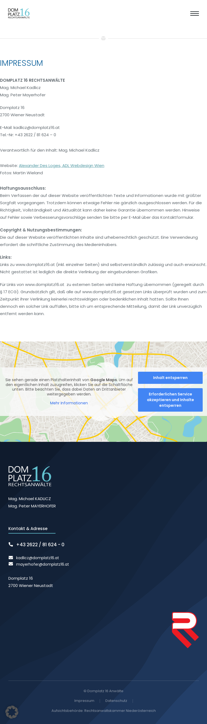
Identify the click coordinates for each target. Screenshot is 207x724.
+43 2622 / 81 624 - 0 (40, 544)
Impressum (84, 701)
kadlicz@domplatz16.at (37, 558)
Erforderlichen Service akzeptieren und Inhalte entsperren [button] (170, 399)
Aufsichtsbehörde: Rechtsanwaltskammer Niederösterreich (103, 710)
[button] (12, 712)
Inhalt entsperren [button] (170, 377)
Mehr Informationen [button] (69, 403)
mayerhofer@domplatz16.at (42, 564)
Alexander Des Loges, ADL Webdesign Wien (61, 167)
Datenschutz (116, 701)
